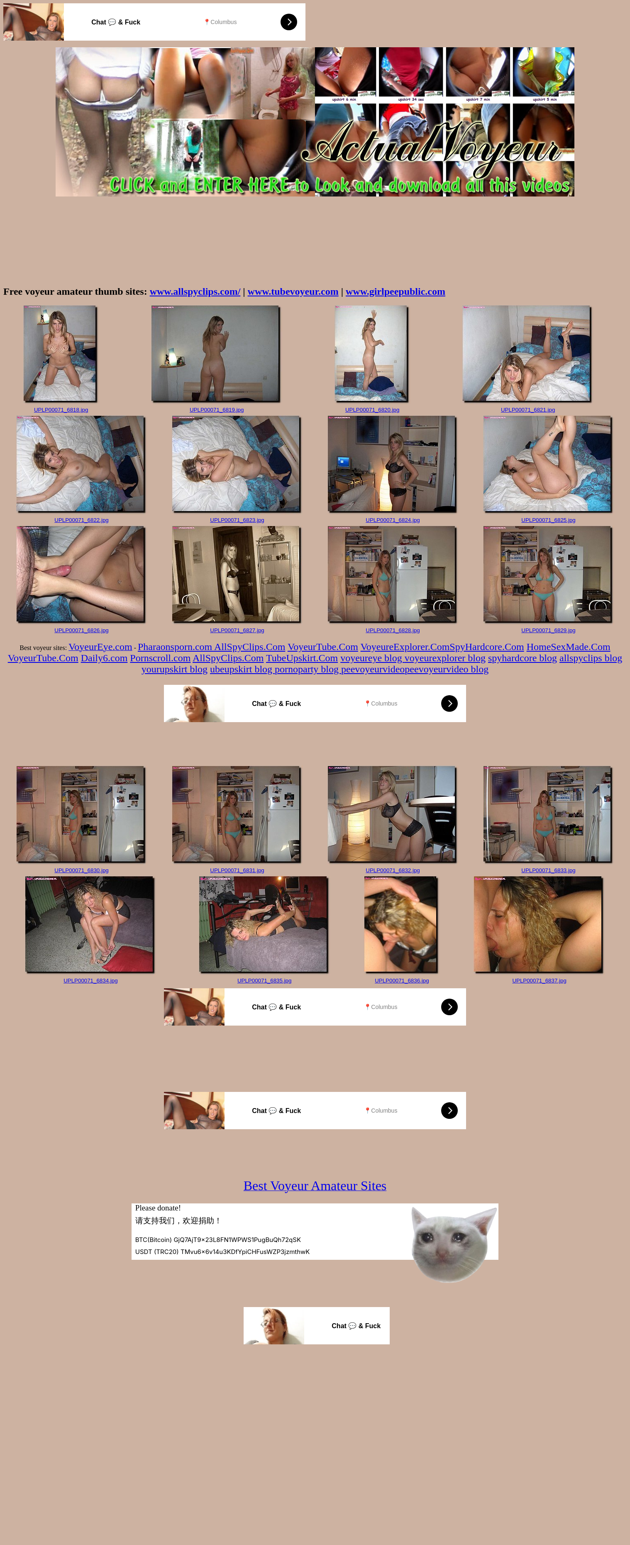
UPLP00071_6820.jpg (372, 410)
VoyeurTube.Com (323, 646)
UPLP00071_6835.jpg (264, 980)
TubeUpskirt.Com (302, 657)
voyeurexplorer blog (445, 657)
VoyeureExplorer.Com (405, 646)
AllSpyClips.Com (249, 646)
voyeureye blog (372, 657)
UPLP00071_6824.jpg (393, 520)
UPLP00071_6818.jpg (61, 410)
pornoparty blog (308, 669)
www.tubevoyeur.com (293, 291)
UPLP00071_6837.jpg (539, 980)
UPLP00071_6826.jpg (81, 630)
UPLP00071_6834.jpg (90, 980)
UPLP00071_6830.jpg (81, 870)
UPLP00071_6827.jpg (237, 630)
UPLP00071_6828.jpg (393, 630)
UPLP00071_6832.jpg (393, 870)
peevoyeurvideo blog (446, 669)
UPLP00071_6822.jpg (81, 520)
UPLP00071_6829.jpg (548, 630)
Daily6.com (104, 657)
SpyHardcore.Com (486, 646)
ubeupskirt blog (242, 669)
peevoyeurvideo (373, 669)
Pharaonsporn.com (176, 646)
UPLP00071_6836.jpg (402, 980)
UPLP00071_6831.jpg (237, 870)
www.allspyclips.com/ (195, 291)
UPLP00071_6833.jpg (548, 870)
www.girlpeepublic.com (395, 291)
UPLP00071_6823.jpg (237, 520)
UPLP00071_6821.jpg (528, 410)
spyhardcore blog (522, 657)
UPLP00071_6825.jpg (548, 520)
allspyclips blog (590, 657)
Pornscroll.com (160, 657)
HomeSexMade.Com (568, 646)
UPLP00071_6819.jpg (217, 410)
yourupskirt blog (175, 669)
